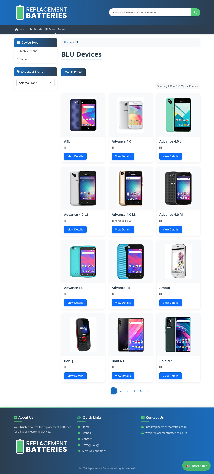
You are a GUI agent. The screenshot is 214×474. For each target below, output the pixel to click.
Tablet (22, 59)
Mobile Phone (27, 51)
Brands (36, 29)
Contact (84, 439)
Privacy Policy (88, 445)
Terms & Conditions (91, 451)
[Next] (147, 390)
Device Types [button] (55, 29)
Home (21, 29)
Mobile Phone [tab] (73, 72)
